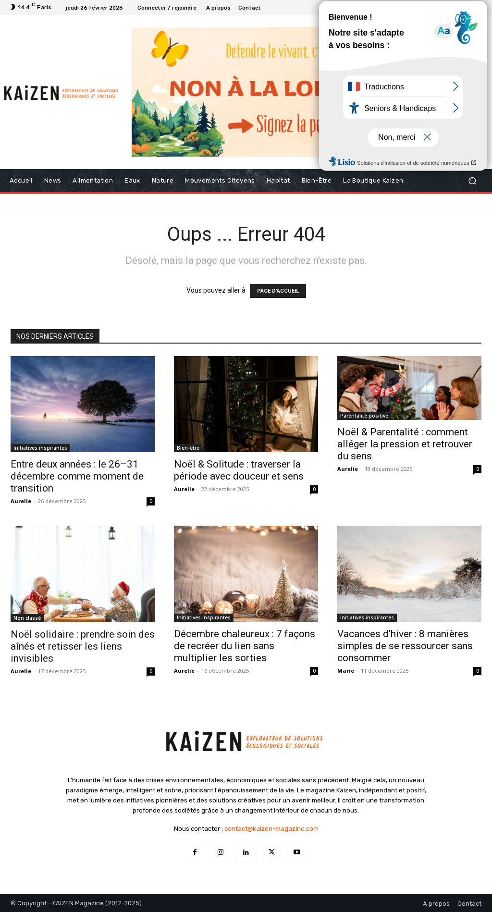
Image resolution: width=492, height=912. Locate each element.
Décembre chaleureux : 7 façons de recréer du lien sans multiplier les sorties (244, 646)
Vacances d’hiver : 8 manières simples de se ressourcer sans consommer (405, 646)
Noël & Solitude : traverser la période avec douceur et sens (239, 470)
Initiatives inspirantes (40, 447)
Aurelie (21, 501)
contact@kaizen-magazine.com (271, 828)
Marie (345, 670)
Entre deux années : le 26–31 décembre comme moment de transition (77, 476)
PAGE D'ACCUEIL (278, 291)
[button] (472, 181)
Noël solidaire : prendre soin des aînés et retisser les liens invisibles (83, 646)
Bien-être (188, 447)
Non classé (27, 618)
